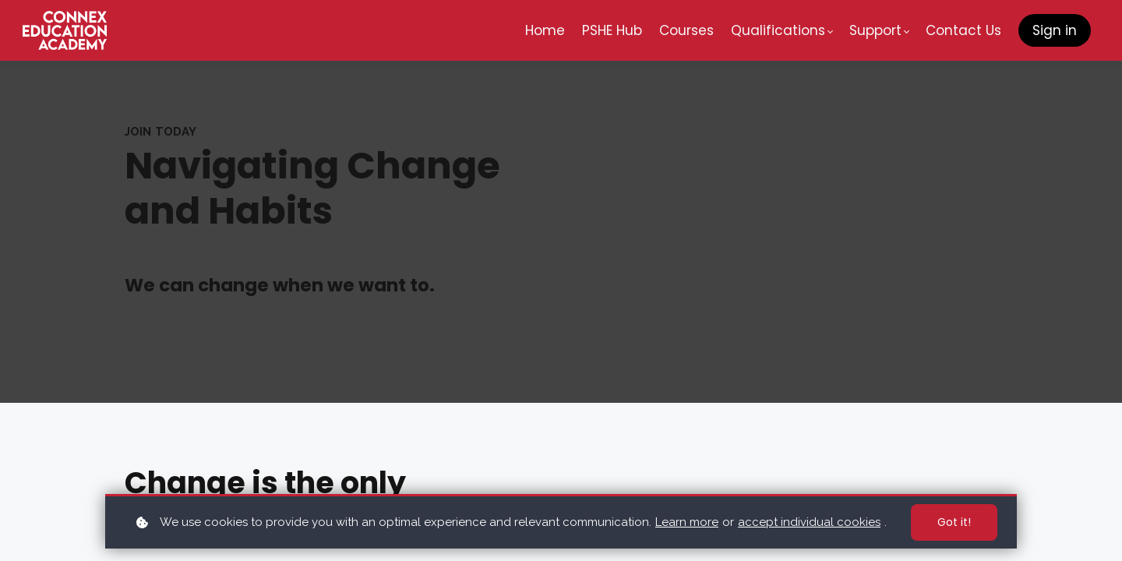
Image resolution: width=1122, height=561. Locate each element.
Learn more (686, 522)
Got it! (954, 522)
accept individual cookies (809, 522)
